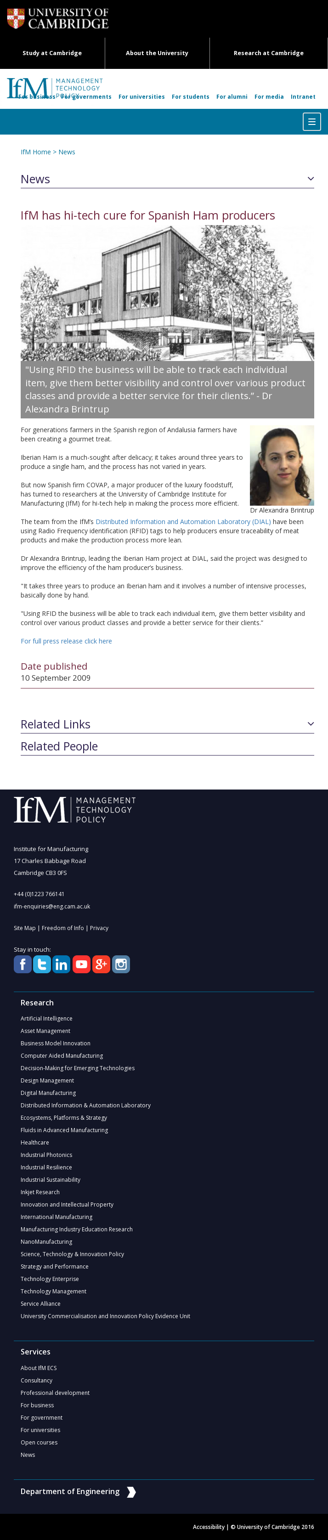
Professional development (55, 1393)
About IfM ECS (39, 1368)
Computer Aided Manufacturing (62, 1056)
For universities (142, 97)
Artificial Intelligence (47, 1018)
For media (269, 97)
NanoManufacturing (46, 1242)
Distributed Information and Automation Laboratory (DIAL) (183, 521)
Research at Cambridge (269, 53)
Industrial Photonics (46, 1155)
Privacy (99, 928)
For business (37, 97)
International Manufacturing (56, 1217)
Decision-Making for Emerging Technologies (78, 1068)
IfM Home (36, 151)
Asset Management (45, 1031)
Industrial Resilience (46, 1167)
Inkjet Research (40, 1192)
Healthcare (35, 1142)
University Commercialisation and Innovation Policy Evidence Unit (105, 1316)
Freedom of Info (63, 928)
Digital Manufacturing (48, 1093)
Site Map (25, 928)
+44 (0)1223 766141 (39, 894)
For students (190, 97)
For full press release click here (66, 641)
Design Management (47, 1080)
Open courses (39, 1442)
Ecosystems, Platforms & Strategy (64, 1118)
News (66, 151)
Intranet (303, 97)
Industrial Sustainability (50, 1180)
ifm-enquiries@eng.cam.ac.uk (52, 906)
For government (41, 1418)
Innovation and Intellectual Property (67, 1204)
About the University (157, 53)
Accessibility (209, 1527)
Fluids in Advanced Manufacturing (64, 1130)
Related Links (55, 724)
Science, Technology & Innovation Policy (72, 1254)
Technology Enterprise (50, 1279)
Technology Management (53, 1291)
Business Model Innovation (55, 1043)
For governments (86, 97)
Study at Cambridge (52, 53)
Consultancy (36, 1380)
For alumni (232, 97)
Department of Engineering (78, 1491)
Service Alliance (41, 1304)
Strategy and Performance (55, 1266)
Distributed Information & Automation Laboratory (86, 1105)
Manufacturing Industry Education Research (77, 1229)
